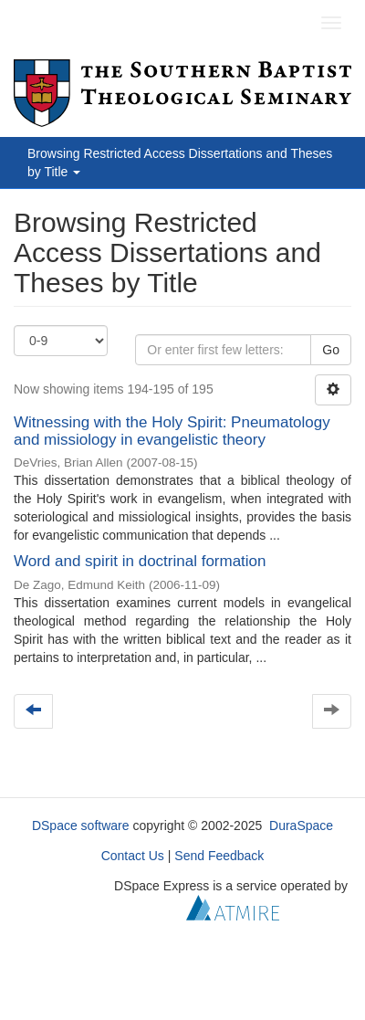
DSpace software (81, 825)
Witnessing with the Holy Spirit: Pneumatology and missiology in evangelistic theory (172, 431)
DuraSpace (301, 825)
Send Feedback (219, 855)
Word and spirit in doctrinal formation (140, 561)
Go (330, 349)
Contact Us (132, 855)
